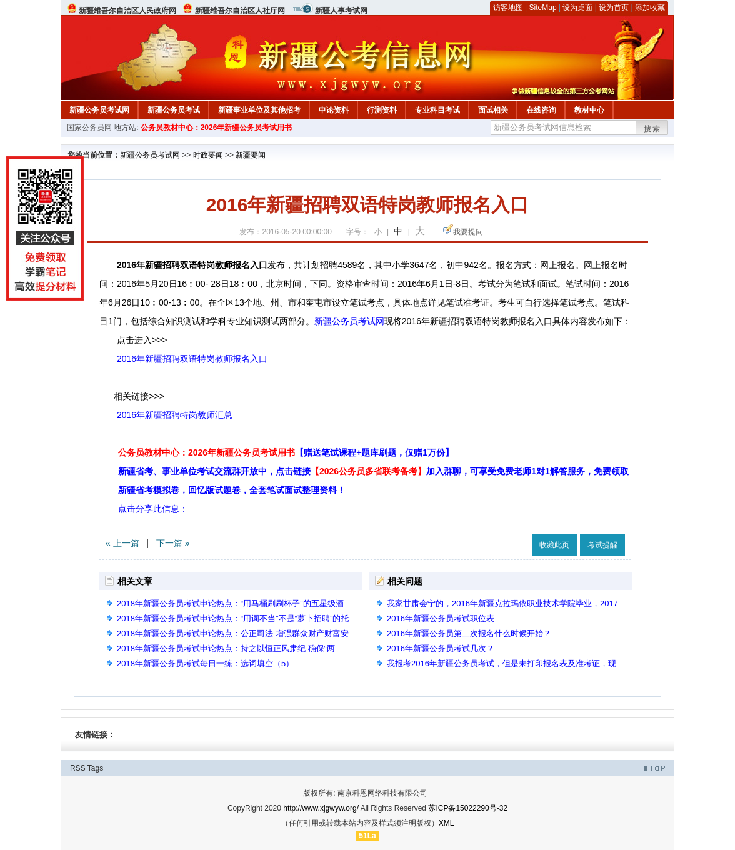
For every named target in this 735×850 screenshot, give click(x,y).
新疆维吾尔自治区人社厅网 (240, 10)
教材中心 (589, 110)
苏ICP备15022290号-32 (468, 808)
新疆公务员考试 (174, 110)
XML (446, 823)
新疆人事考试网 (341, 10)
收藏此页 (554, 545)
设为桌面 (577, 7)
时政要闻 (208, 155)
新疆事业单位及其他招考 (259, 110)
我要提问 (468, 232)
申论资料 (334, 110)
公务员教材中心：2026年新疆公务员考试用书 (216, 127)
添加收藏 (650, 7)
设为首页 (614, 7)
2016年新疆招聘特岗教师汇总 (174, 415)
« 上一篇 (122, 543)
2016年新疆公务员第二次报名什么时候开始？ (469, 633)
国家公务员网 (89, 127)
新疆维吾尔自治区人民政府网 (127, 10)
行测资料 (382, 110)
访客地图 (508, 7)
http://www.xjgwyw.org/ (321, 808)
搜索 (652, 128)
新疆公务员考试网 (99, 110)
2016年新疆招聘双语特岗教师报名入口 (192, 359)
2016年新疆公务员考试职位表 (440, 618)
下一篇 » (173, 543)
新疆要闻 (251, 155)
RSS (78, 768)
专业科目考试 (437, 110)
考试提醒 (603, 545)
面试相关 (493, 110)
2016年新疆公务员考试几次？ (440, 648)
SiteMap (543, 7)
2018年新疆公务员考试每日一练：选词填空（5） (205, 663)
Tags (95, 768)
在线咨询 (541, 110)
